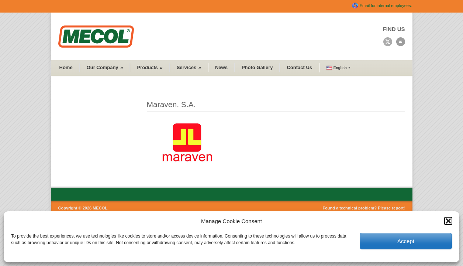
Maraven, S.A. (171, 104)
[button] (448, 221)
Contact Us (299, 67)
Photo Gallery (257, 67)
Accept (405, 241)
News (221, 67)
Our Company (105, 67)
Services (189, 67)
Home (66, 67)
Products (149, 67)
